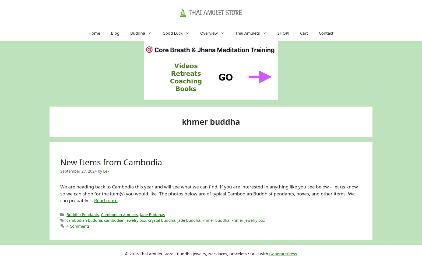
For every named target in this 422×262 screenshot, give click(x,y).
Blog (115, 33)
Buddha (143, 33)
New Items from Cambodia (111, 162)
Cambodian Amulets (119, 214)
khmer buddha (216, 220)
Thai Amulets (253, 33)
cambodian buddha (84, 220)
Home (94, 33)
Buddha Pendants (82, 214)
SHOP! (283, 33)
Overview (215, 33)
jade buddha (188, 220)
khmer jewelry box (248, 220)
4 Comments (78, 226)
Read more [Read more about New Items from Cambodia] (106, 200)
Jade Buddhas (152, 214)
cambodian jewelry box (125, 220)
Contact (326, 33)
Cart (304, 33)
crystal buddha (161, 220)
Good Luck (179, 33)
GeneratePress (283, 253)
